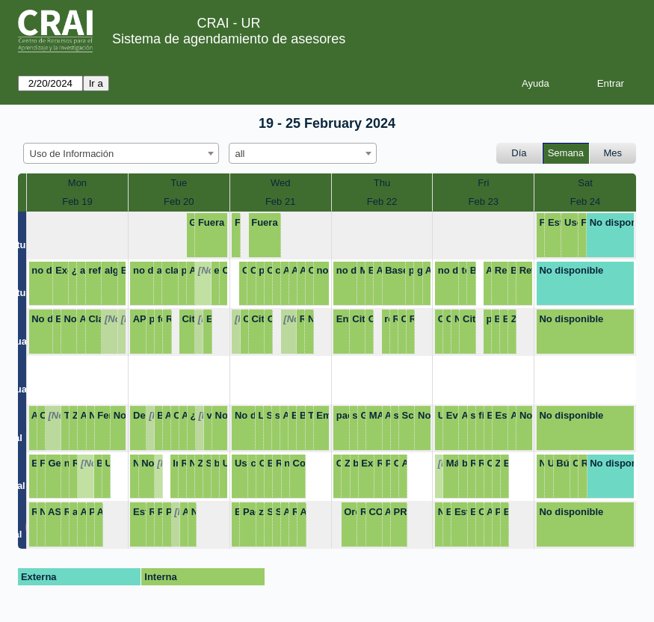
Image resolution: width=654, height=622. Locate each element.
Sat (585, 182)
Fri (483, 182)
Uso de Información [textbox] (72, 153)
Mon (77, 182)
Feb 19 (77, 201)
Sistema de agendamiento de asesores (228, 38)
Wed (281, 182)
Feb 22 (382, 201)
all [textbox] (240, 153)
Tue (178, 182)
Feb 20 (179, 201)
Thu (382, 182)
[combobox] (121, 153)
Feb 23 (484, 201)
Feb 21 (280, 201)
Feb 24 (585, 201)
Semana (566, 152)
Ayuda (535, 83)
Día (518, 152)
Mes (613, 152)
